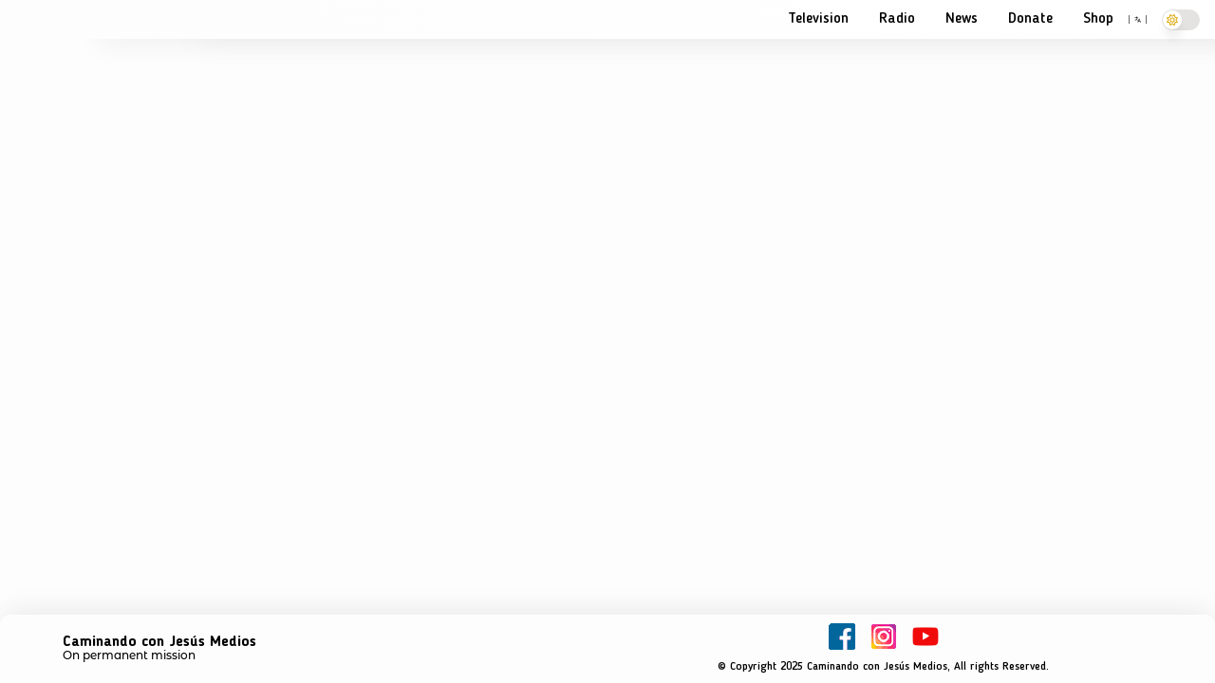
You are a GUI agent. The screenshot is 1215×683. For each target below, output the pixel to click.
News (961, 19)
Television (818, 19)
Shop (1098, 19)
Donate (1030, 19)
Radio (897, 19)
